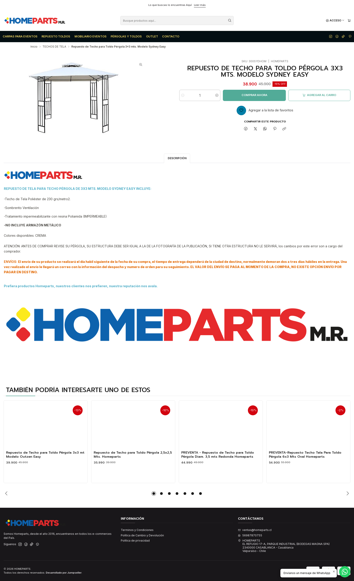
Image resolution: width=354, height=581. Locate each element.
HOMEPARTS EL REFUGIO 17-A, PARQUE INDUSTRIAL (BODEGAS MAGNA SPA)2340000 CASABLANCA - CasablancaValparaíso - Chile (284, 546)
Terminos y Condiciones (137, 530)
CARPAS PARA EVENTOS (20, 36)
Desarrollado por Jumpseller (64, 572)
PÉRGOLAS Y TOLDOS (126, 36)
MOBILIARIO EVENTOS (91, 36)
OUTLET (152, 36)
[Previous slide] (7, 493)
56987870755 (250, 535)
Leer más (200, 5)
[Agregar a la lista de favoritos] (265, 110)
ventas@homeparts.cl (255, 530)
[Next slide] (347, 493)
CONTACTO (170, 36)
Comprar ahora (254, 95)
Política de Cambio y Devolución (142, 535)
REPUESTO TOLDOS (56, 36)
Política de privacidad (135, 540)
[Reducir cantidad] (182, 95)
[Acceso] (335, 20)
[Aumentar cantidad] (217, 95)
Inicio (33, 46)
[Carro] (349, 20)
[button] (153, 493)
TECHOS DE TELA (54, 46)
